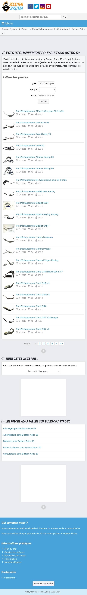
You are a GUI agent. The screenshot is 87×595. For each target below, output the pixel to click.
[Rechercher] (64, 17)
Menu (7, 23)
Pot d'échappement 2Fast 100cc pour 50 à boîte (40, 111)
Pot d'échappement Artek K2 (30, 145)
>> (61, 343)
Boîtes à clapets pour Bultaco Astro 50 (22, 447)
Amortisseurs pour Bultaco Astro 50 (20, 435)
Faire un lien (10, 559)
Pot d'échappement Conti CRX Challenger (37, 317)
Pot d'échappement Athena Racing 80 (35, 168)
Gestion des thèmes (14, 552)
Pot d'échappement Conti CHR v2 (33, 283)
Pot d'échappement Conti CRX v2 (33, 329)
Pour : (34, 95)
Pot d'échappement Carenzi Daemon (34, 237)
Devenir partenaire (43, 583)
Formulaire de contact (15, 555)
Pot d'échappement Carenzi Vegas (33, 248)
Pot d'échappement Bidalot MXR (32, 203)
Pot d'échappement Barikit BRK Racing (35, 191)
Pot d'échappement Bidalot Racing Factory (37, 214)
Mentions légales (12, 562)
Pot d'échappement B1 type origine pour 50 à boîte (41, 180)
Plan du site (10, 548)
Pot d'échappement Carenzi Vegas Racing (37, 260)
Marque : (34, 89)
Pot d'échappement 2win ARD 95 (32, 122)
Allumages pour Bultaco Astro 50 (19, 428)
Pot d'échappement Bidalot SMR (32, 226)
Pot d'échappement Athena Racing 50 (35, 157)
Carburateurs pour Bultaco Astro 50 (20, 453)
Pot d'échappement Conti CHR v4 (33, 294)
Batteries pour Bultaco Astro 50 (18, 441)
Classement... (10, 578)
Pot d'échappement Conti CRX (31, 306)
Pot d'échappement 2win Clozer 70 (33, 134)
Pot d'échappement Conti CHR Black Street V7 (39, 271)
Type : (34, 83)
